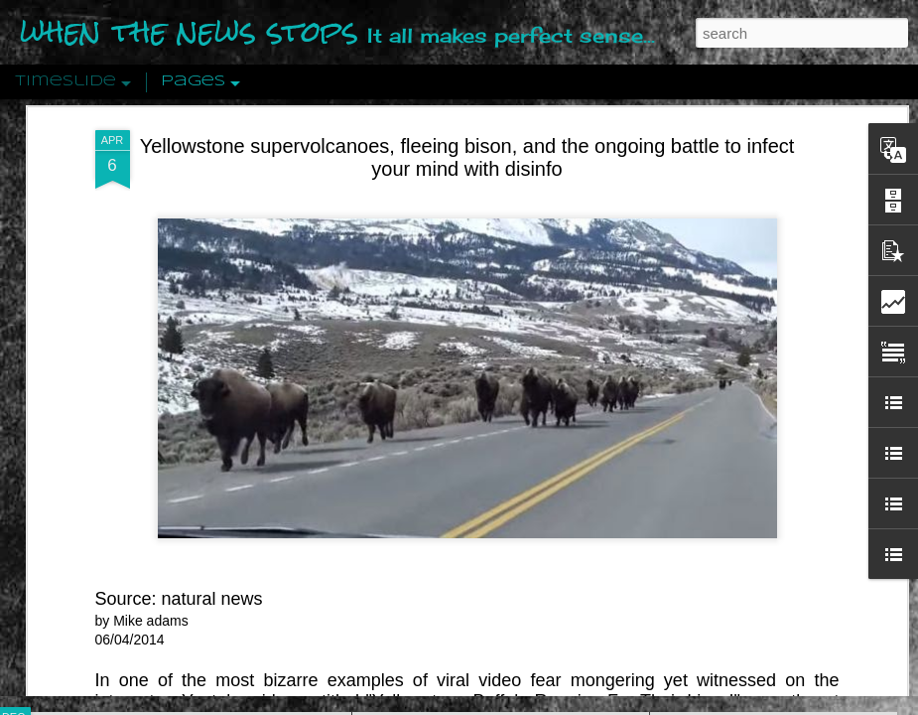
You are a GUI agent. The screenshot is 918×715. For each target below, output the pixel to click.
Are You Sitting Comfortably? (482, 508)
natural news (212, 243)
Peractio (84, 461)
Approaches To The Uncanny (755, 424)
